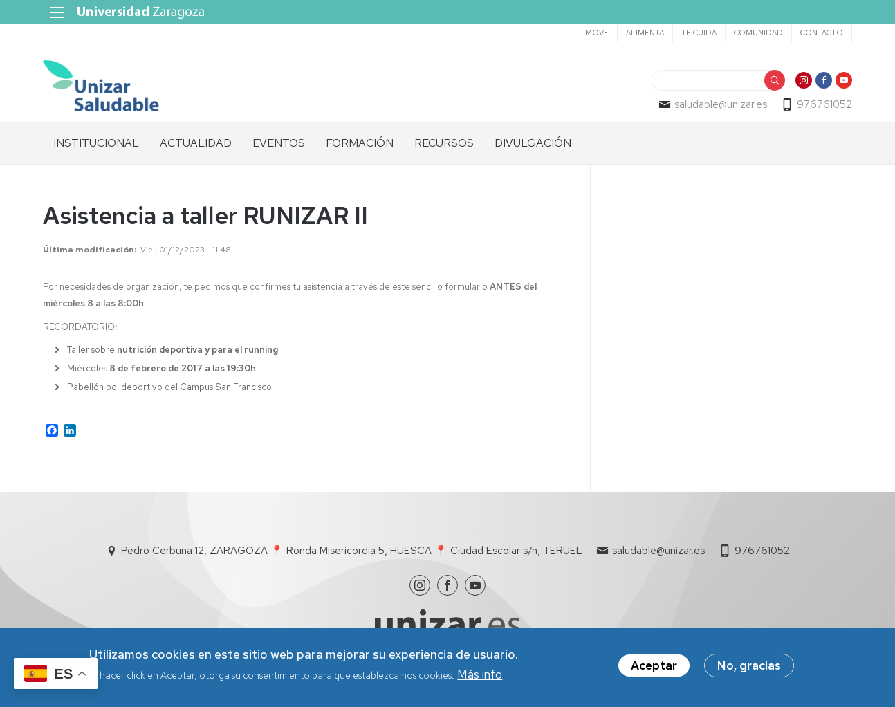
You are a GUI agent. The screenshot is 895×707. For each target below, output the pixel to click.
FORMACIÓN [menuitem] (360, 143)
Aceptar (654, 665)
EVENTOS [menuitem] (278, 143)
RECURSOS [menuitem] (444, 143)
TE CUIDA (699, 32)
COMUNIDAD (758, 32)
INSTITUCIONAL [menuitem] (96, 143)
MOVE (597, 32)
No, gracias (749, 665)
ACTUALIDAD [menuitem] (196, 143)
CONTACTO (821, 32)
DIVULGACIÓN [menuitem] (533, 143)
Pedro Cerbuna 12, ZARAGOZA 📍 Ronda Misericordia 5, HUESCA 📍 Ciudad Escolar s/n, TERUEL (351, 551)
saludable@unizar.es (720, 104)
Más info (479, 674)
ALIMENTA (645, 32)
